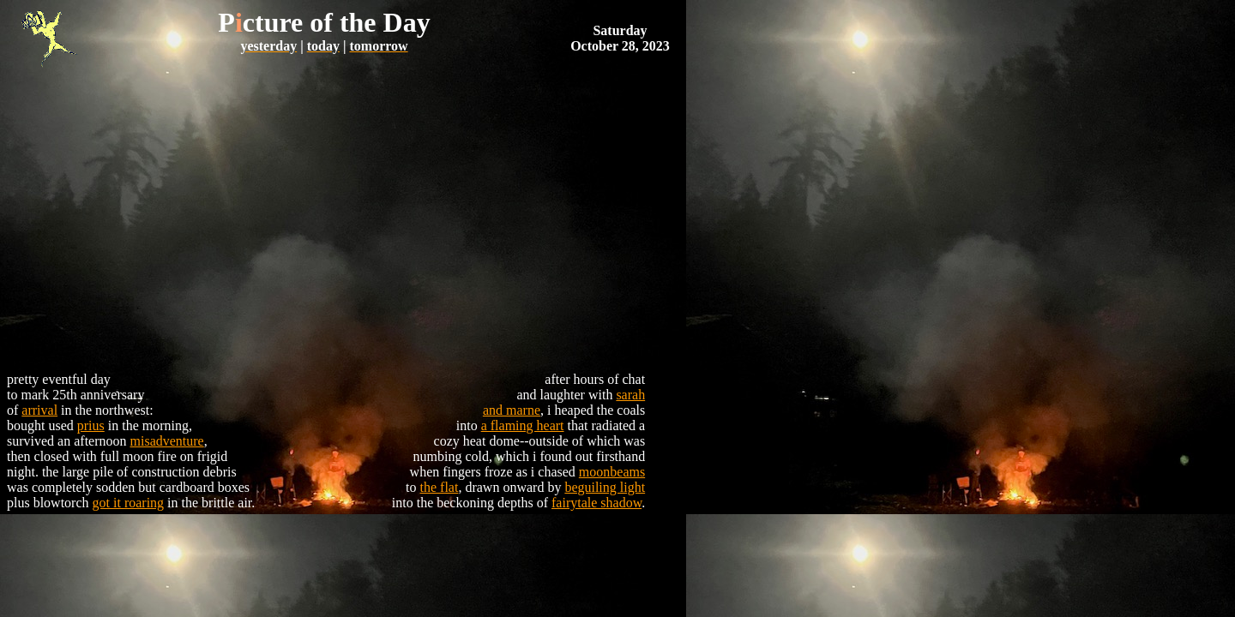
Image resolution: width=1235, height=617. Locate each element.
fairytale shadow (596, 502)
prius (91, 425)
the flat (439, 487)
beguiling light (604, 487)
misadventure (167, 441)
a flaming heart (522, 425)
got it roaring (129, 502)
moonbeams (612, 471)
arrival (39, 410)
